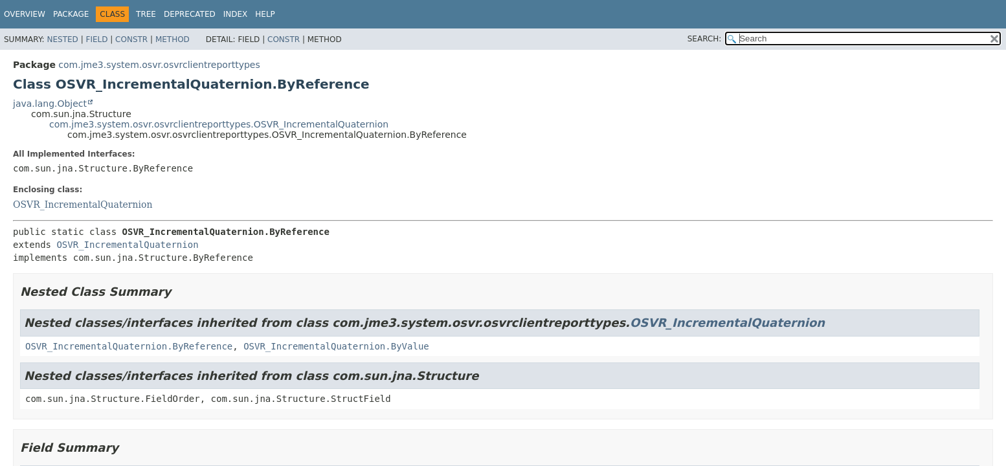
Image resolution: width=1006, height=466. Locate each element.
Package (71, 14)
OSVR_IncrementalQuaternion (83, 204)
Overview (24, 14)
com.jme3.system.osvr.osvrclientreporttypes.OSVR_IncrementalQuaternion (218, 124)
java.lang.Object (50, 103)
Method (172, 39)
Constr (131, 39)
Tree (146, 14)
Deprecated (190, 14)
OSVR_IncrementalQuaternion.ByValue (336, 346)
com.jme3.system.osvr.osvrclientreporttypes (159, 65)
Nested (62, 39)
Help (265, 14)
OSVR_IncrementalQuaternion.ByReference (128, 346)
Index (235, 14)
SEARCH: (704, 38)
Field (96, 39)
